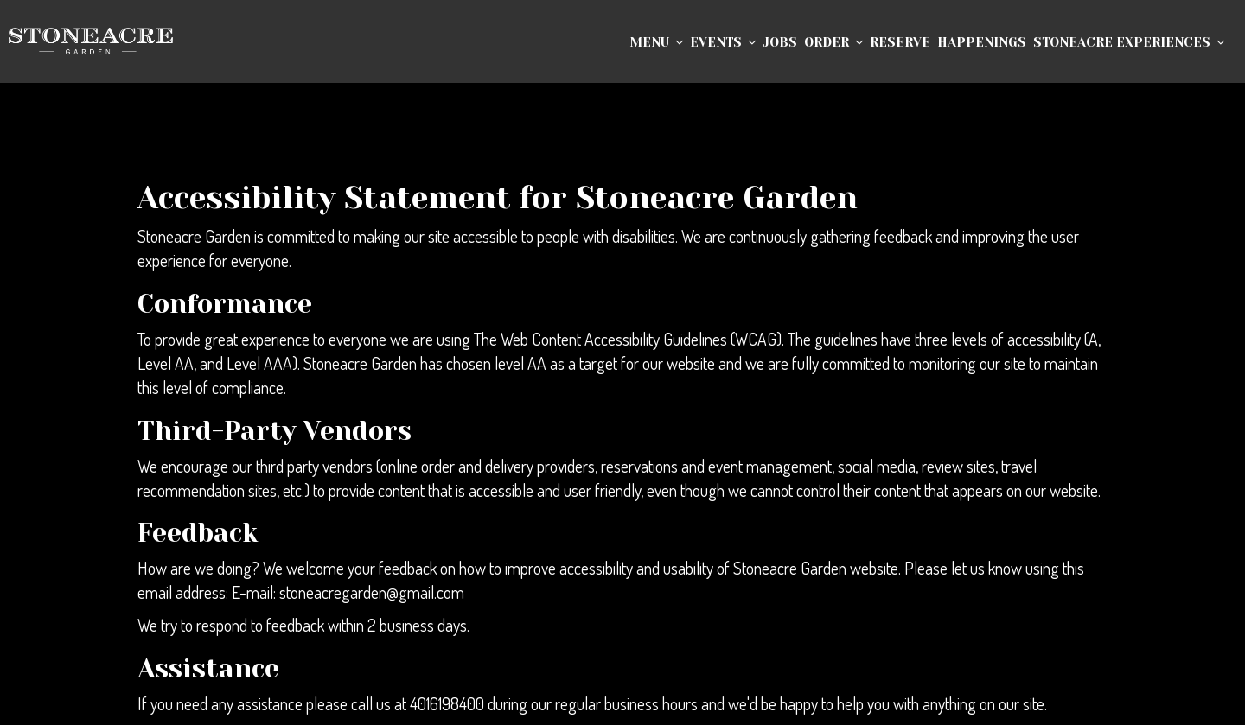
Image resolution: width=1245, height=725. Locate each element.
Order (833, 42)
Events (723, 42)
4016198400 (447, 704)
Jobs (780, 42)
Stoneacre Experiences (1128, 42)
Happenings (981, 42)
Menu (656, 42)
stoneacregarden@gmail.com (371, 592)
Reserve (900, 42)
